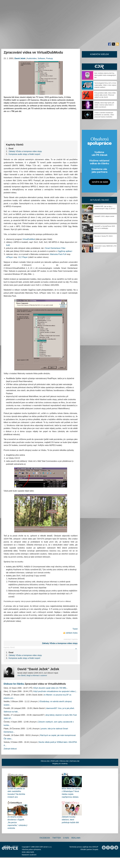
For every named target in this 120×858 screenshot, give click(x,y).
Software (41, 58)
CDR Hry (99, 66)
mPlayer (9, 257)
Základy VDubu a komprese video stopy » (60, 646)
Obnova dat (64, 761)
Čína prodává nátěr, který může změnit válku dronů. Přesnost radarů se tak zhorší (105, 95)
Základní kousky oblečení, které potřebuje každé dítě (70, 819)
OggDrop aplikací (65, 251)
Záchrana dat (74, 761)
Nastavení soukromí (29, 855)
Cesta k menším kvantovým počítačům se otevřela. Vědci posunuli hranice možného (104, 115)
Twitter (56, 838)
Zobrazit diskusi (10, 749)
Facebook (45, 838)
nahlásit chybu (72, 633)
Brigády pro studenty (59, 763)
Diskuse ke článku (14, 683)
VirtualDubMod (29, 239)
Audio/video (32, 58)
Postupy (49, 58)
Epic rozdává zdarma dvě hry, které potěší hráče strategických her (105, 75)
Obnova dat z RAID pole (49, 761)
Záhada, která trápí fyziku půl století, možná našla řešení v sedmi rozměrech (104, 105)
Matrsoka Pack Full (58, 254)
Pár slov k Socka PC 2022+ (103, 236)
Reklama (75, 838)
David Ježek (20, 58)
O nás (66, 838)
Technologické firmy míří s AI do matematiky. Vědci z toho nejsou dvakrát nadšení (105, 85)
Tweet (75, 629)
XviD (8, 245)
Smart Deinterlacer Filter (55, 248)
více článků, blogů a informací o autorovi (32, 675)
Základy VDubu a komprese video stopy (25, 151)
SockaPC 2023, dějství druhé (104, 216)
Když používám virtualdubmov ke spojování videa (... (55, 691)
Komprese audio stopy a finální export (24, 154)
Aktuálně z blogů (99, 200)
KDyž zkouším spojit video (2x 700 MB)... (50, 688)
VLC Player (23, 257)
